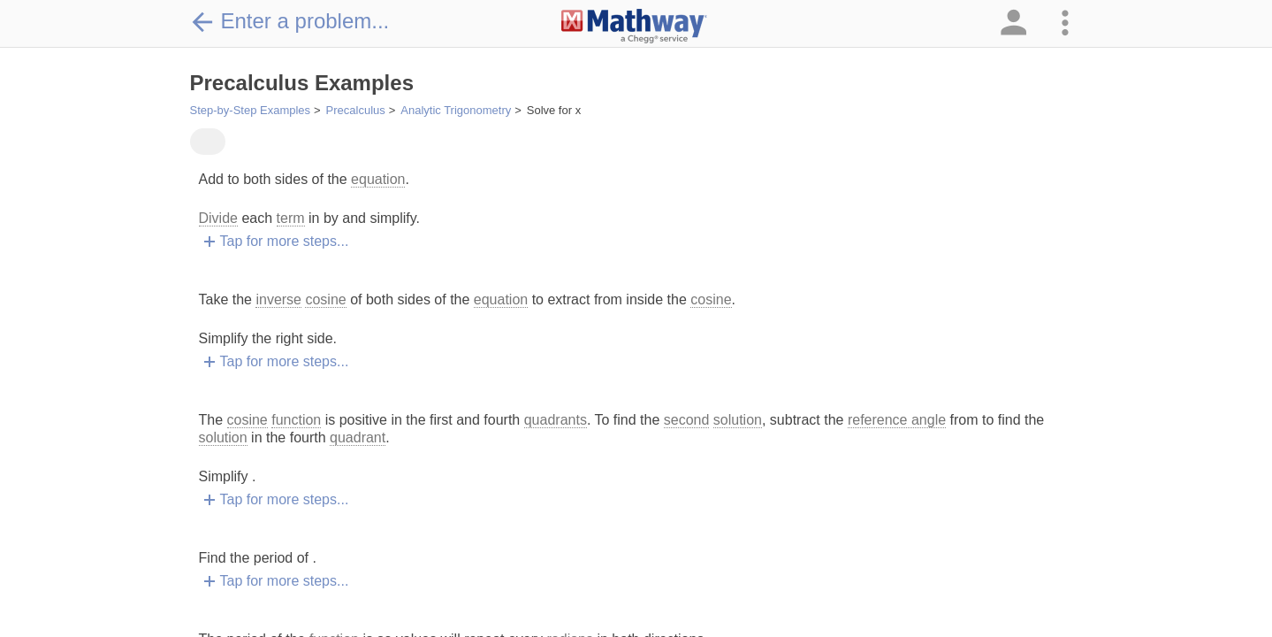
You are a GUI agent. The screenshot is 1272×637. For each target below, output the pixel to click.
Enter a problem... (290, 21)
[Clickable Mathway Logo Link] (634, 26)
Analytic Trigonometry (455, 110)
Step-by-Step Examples (250, 110)
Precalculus (355, 110)
